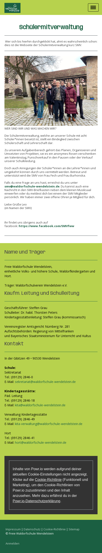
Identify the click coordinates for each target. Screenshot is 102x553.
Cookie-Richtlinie (48, 480)
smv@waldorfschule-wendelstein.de (31, 186)
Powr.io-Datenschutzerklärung (36, 501)
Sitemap (74, 529)
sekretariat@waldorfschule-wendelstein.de (45, 382)
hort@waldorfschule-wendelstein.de (40, 442)
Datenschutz (32, 529)
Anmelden (12, 543)
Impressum (13, 529)
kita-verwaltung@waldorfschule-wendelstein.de (48, 424)
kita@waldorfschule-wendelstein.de (40, 405)
